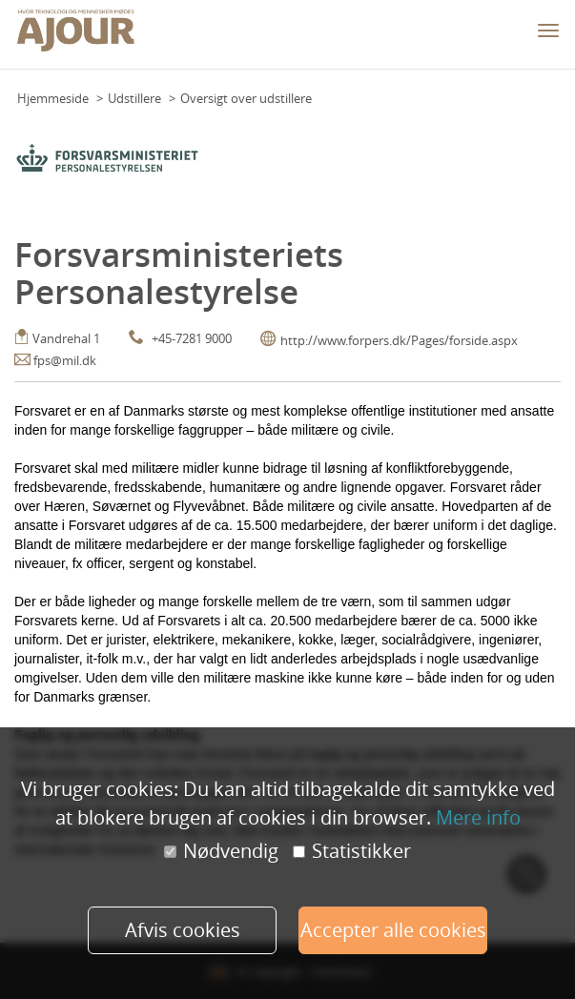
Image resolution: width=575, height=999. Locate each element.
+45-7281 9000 (192, 338)
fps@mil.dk (64, 360)
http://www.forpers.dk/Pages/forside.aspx (399, 340)
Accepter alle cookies (393, 930)
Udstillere (134, 98)
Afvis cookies (182, 930)
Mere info (478, 817)
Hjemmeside (53, 98)
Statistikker (352, 851)
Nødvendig (221, 851)
